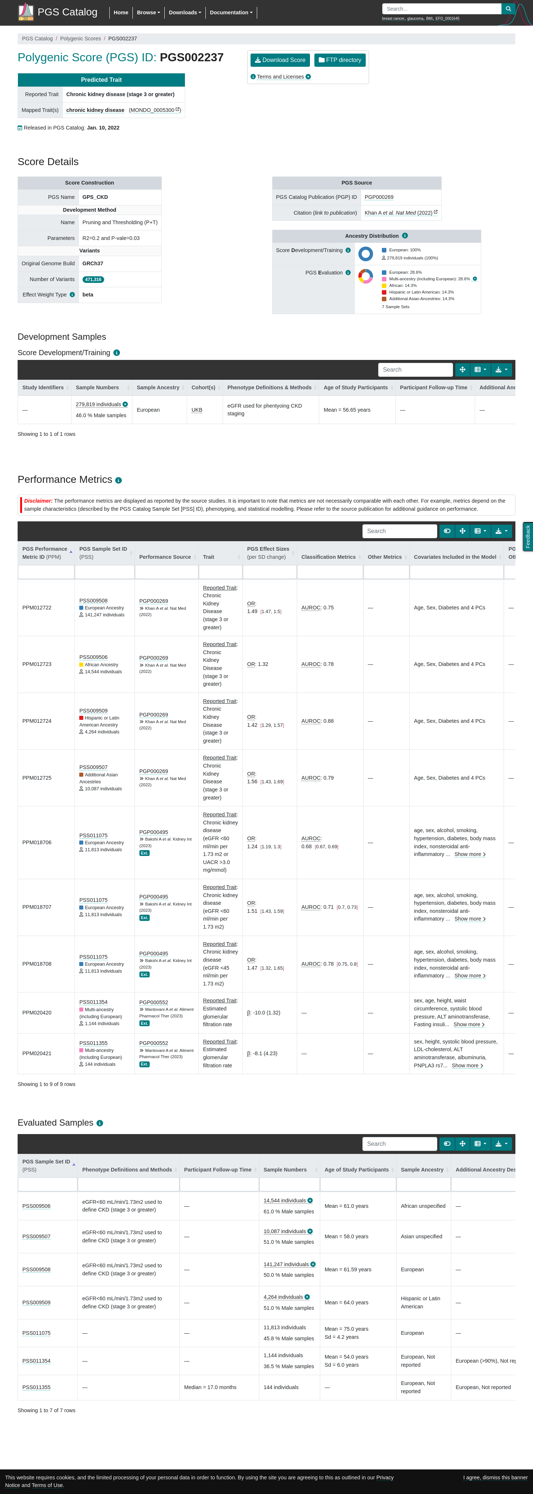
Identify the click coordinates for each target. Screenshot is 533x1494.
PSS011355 (93, 1043)
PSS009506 (93, 657)
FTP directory (340, 60)
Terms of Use (47, 1485)
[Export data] (501, 370)
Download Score (280, 60)
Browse (146, 12)
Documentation (229, 12)
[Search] (415, 370)
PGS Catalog (37, 38)
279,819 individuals (98, 404)
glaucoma (415, 19)
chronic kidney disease (95, 110)
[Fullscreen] (462, 370)
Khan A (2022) (398, 213)
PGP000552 (153, 1002)
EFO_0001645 (447, 19)
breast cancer (393, 19)
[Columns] (481, 370)
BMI (429, 19)
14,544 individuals (285, 1200)
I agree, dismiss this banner (495, 1477)
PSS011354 (93, 1002)
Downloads (183, 12)
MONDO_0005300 (152, 110)
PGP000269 (379, 197)
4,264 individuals (283, 1297)
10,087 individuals (285, 1231)
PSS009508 (93, 601)
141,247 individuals (286, 1264)
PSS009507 (93, 767)
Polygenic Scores (80, 38)
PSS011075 (93, 835)
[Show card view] (447, 531)
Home (121, 12)
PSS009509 (93, 711)
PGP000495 (153, 832)
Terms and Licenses (280, 77)
